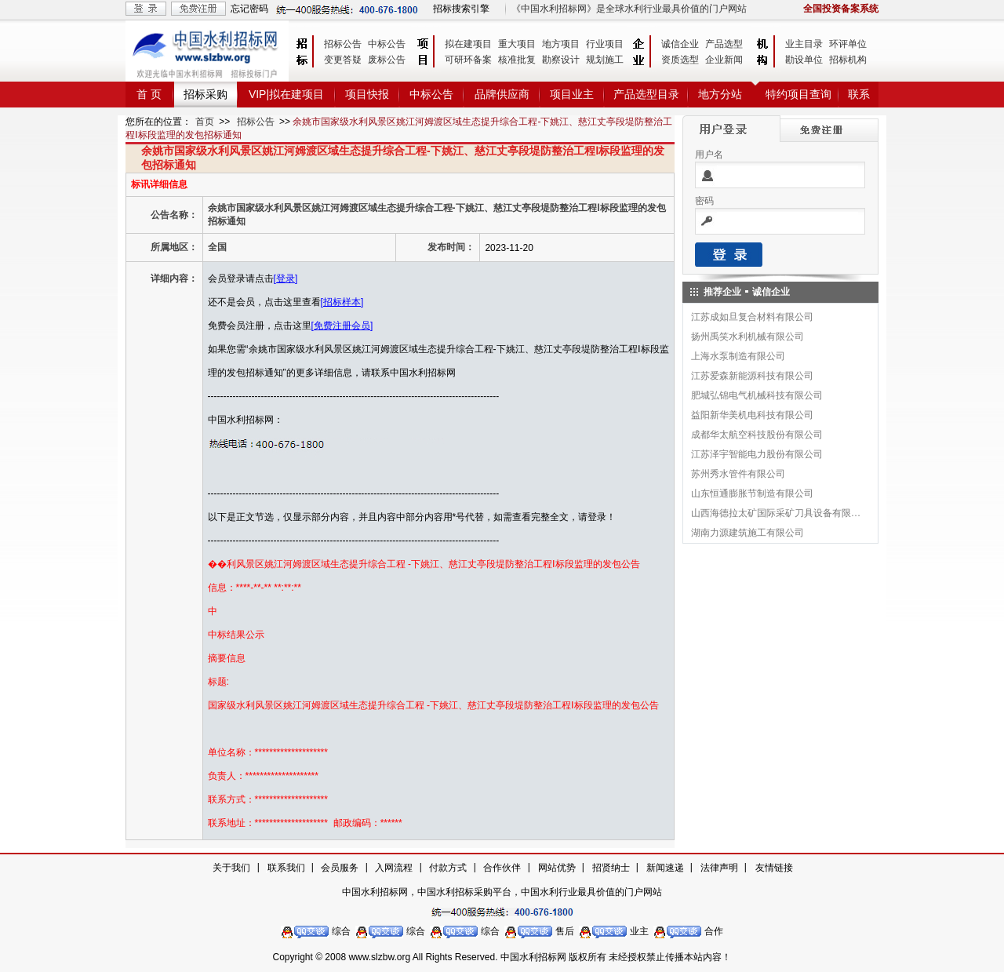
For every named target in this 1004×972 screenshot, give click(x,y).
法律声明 (719, 867)
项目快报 (367, 94)
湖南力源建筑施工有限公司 (747, 532)
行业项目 (605, 43)
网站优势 (557, 867)
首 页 (149, 94)
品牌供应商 (502, 94)
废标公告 (387, 59)
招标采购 (205, 94)
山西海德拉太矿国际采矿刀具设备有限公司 (776, 513)
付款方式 (448, 867)
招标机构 (848, 59)
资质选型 (680, 59)
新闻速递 (665, 867)
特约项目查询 (798, 94)
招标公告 (343, 43)
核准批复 (517, 59)
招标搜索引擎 (461, 8)
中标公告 (387, 43)
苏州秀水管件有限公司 (738, 473)
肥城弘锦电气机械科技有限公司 (757, 395)
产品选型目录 (646, 94)
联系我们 (286, 867)
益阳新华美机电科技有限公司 (752, 415)
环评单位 (848, 43)
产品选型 (724, 43)
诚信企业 (680, 43)
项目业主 (572, 94)
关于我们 (231, 867)
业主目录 (804, 43)
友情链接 (774, 867)
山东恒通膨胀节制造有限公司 (752, 493)
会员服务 (339, 867)
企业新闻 (724, 59)
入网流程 (394, 867)
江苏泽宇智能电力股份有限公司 (757, 454)
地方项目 (561, 43)
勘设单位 (804, 59)
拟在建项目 (468, 43)
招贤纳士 (611, 867)
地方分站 (720, 94)
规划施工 (605, 59)
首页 (204, 121)
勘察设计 (561, 59)
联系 (859, 94)
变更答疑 (343, 59)
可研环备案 (468, 59)
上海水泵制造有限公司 (738, 356)
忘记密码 (249, 8)
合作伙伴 (502, 867)
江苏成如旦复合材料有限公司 (752, 316)
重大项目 (517, 43)
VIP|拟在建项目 (286, 94)
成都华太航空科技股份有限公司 (757, 434)
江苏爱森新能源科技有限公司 (752, 375)
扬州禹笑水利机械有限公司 (747, 336)
